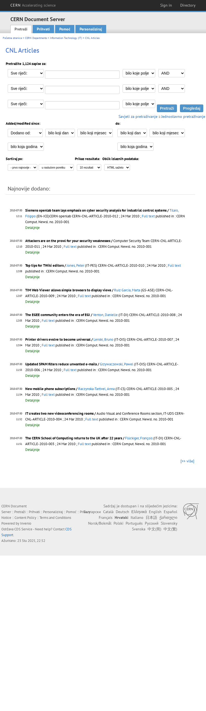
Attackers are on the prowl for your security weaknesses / (69, 240)
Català (108, 511)
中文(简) (154, 529)
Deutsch (122, 511)
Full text (148, 216)
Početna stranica (12, 38)
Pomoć (64, 29)
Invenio (25, 523)
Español (170, 511)
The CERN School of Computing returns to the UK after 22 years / (75, 438)
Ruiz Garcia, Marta (127, 290)
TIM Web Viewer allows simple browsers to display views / (69, 290)
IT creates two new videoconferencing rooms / (61, 413)
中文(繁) (170, 529)
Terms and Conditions (55, 517)
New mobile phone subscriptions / (51, 388)
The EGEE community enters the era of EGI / (59, 314)
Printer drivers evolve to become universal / (59, 339)
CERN (33, 5)
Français (105, 517)
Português (134, 523)
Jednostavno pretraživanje (183, 116)
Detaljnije (32, 227)
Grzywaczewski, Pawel (116, 364)
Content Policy (25, 517)
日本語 (151, 517)
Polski (118, 523)
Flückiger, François (139, 438)
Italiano (137, 517)
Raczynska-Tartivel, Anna (96, 388)
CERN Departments (36, 38)
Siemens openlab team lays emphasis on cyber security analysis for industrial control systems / (97, 210)
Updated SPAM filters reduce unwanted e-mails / (62, 364)
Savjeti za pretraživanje (137, 116)
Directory (188, 5)
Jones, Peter (75, 265)
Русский (152, 523)
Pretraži (21, 29)
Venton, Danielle (105, 314)
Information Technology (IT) (66, 38)
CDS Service (23, 529)
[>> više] (187, 461)
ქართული (168, 517)
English (155, 511)
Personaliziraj (91, 29)
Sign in (166, 5)
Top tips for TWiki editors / (46, 265)
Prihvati (43, 29)
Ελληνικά (139, 511)
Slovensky (169, 523)
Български (92, 511)
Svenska (138, 529)
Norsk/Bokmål (99, 523)
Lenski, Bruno (103, 339)
